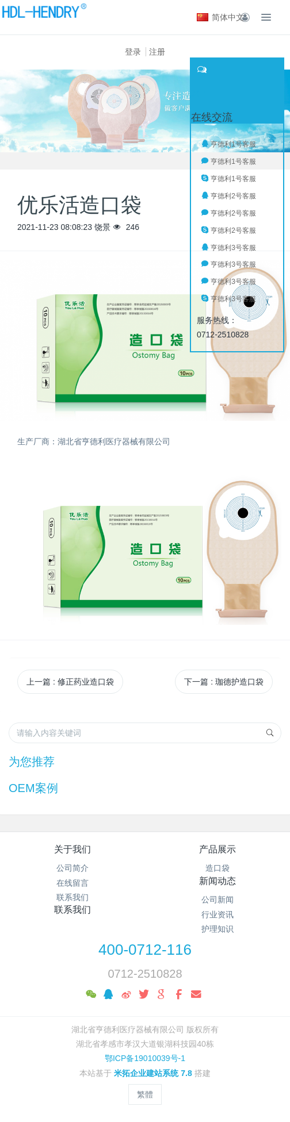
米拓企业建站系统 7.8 (153, 1073)
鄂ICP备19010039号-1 (145, 1058)
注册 (157, 51)
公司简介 (72, 868)
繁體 (145, 1094)
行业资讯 (217, 914)
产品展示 (217, 849)
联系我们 (72, 897)
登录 (133, 51)
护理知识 (217, 928)
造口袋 (217, 868)
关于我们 (72, 849)
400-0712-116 (145, 949)
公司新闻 (217, 899)
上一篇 (70, 681)
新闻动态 (217, 881)
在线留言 (72, 882)
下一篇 (224, 681)
